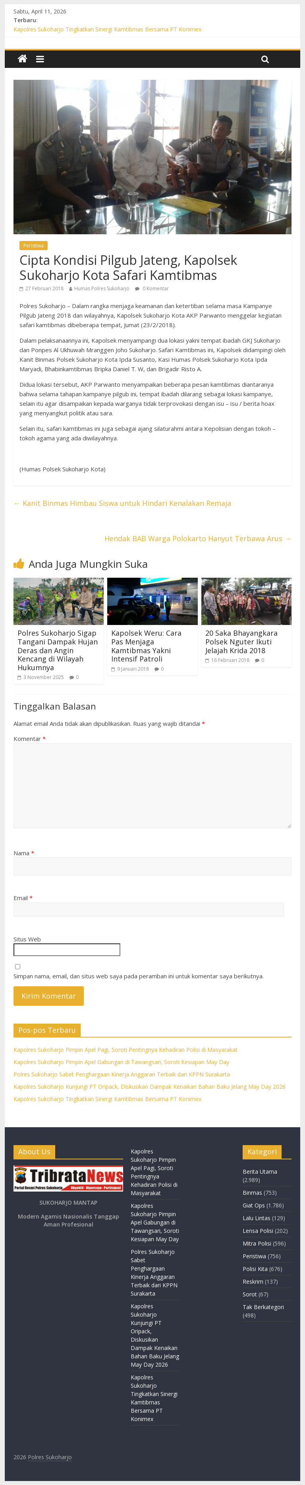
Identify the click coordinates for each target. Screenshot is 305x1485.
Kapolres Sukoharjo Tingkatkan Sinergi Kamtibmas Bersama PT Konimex (107, 29)
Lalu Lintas (256, 1218)
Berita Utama (260, 1171)
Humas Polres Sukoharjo (101, 288)
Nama (24, 853)
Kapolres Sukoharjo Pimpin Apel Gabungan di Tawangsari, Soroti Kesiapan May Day (121, 1062)
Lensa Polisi (258, 1230)
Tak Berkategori (263, 1307)
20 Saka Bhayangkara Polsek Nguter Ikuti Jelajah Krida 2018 (241, 641)
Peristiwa (33, 245)
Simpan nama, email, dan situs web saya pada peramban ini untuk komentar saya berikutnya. (139, 976)
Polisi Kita (255, 1269)
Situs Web (27, 939)
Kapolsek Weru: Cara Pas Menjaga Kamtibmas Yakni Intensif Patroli (146, 645)
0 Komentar (152, 288)
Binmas (252, 1192)
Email (23, 898)
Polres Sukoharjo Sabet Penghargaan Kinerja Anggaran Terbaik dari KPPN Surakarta (122, 1074)
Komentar (30, 738)
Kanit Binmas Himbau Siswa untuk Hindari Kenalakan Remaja (122, 503)
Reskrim (253, 1281)
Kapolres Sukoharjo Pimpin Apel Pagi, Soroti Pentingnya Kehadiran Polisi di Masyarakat (125, 1049)
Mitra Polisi (257, 1243)
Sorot (250, 1294)
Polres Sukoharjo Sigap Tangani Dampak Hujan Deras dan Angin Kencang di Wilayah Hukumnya (57, 650)
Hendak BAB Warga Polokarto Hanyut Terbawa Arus (197, 538)
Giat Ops (254, 1205)
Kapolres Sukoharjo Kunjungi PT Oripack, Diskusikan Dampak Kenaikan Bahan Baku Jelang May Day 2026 (150, 1086)
